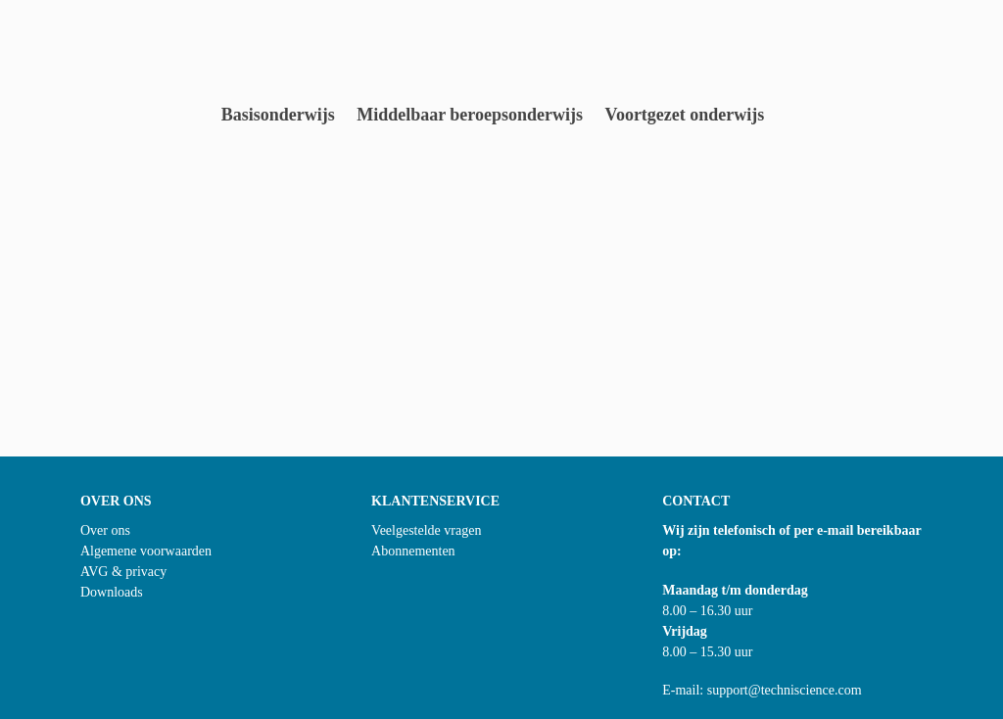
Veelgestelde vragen (426, 530)
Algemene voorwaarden (146, 551)
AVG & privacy (123, 571)
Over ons (105, 530)
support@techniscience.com (784, 690)
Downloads (111, 592)
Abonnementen (413, 551)
